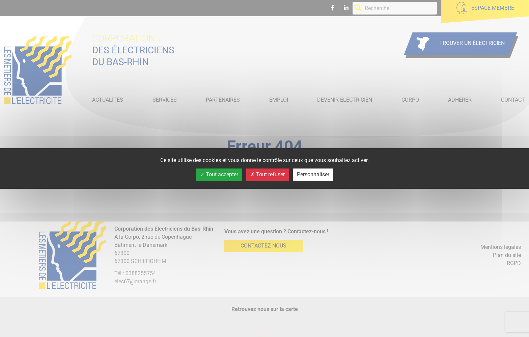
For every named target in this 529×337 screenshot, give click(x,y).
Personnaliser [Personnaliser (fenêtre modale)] (313, 174)
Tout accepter (219, 174)
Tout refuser (267, 174)
